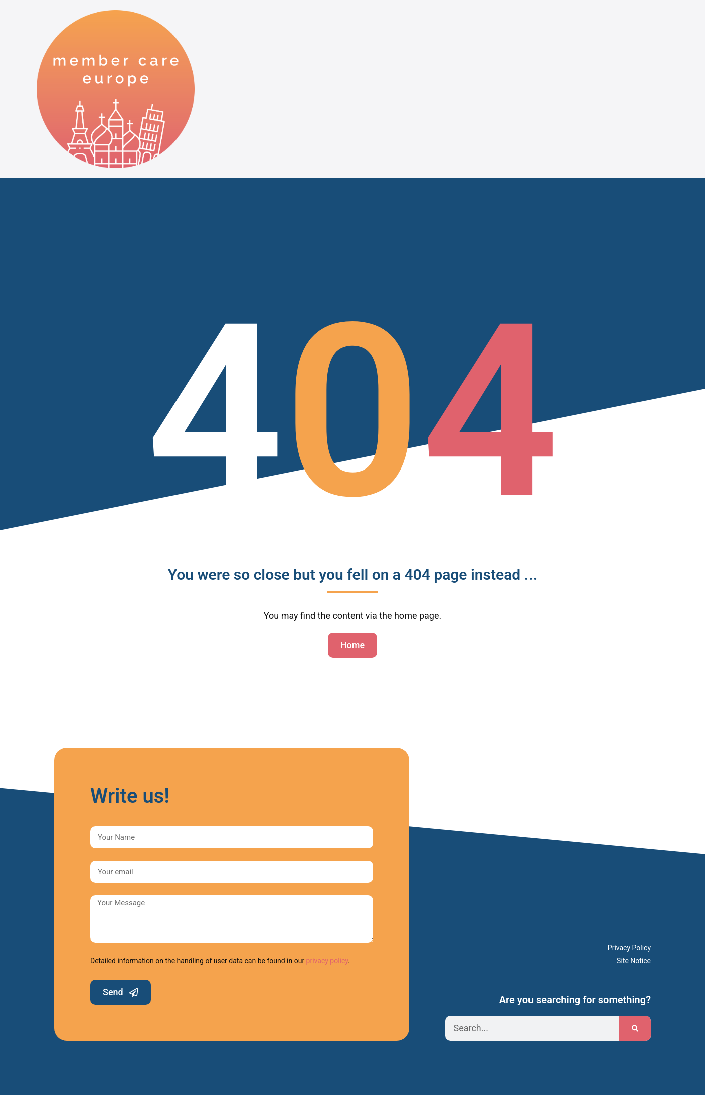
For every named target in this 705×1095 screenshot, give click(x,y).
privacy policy (327, 961)
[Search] (635, 1028)
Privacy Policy (629, 948)
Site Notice (634, 961)
